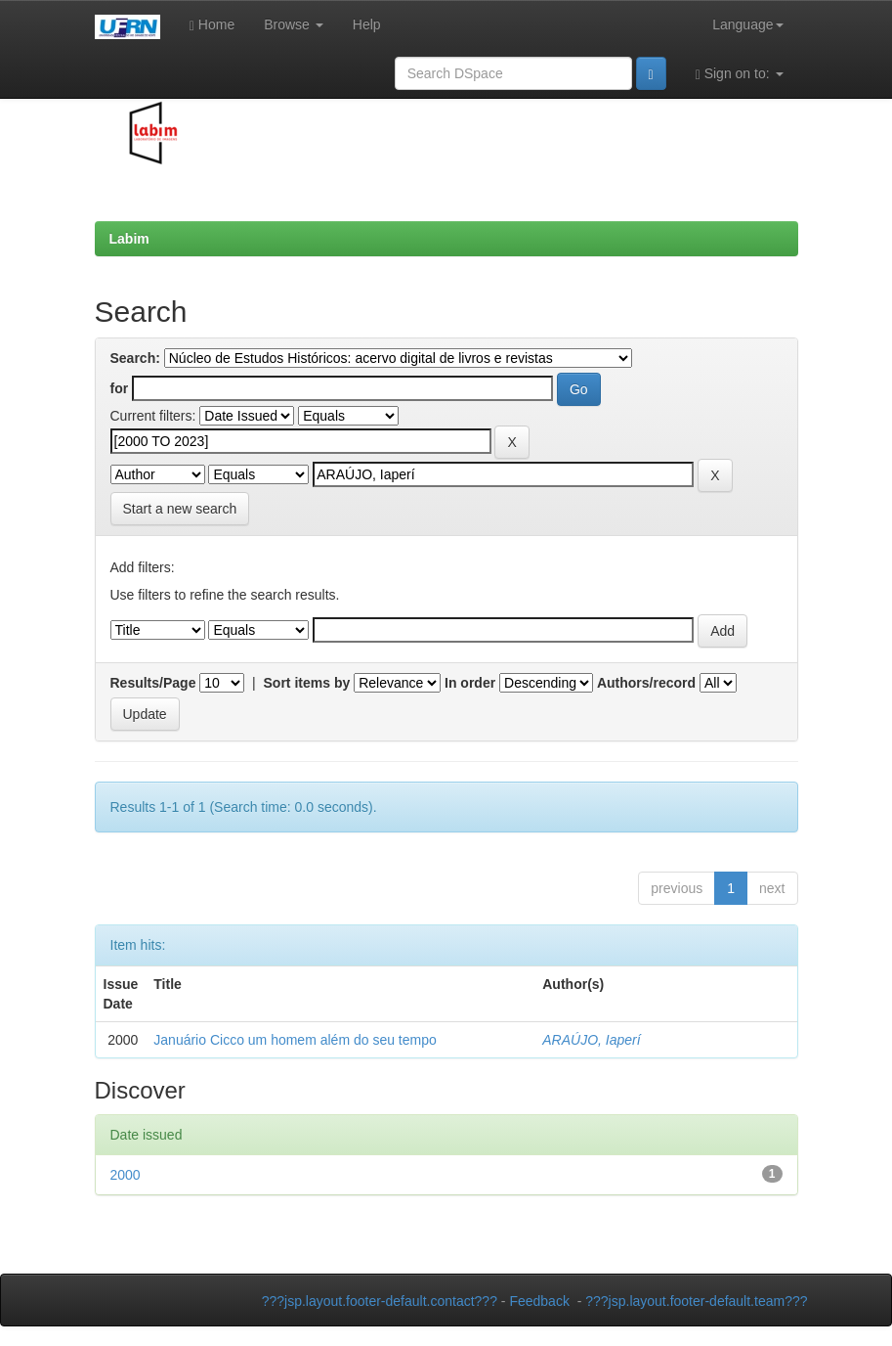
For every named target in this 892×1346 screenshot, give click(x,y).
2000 (125, 1175)
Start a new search (180, 508)
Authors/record (646, 683)
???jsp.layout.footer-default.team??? (696, 1301)
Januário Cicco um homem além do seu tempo (294, 1040)
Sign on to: (740, 74)
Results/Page (153, 683)
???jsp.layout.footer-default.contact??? (379, 1301)
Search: (135, 358)
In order (470, 683)
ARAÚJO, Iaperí (591, 1040)
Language (747, 24)
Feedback (539, 1301)
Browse (293, 24)
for (119, 388)
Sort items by (307, 683)
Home (212, 25)
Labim (129, 239)
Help (367, 24)
